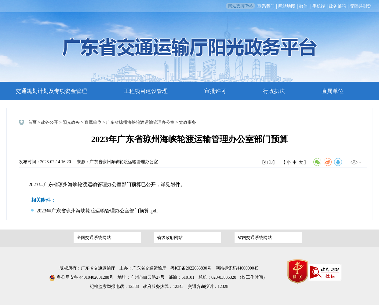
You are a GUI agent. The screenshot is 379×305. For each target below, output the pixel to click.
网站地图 (286, 6)
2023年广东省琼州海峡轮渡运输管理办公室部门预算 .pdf (94, 210)
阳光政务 (71, 122)
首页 (32, 122)
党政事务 (187, 122)
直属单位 (333, 91)
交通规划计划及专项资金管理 (51, 91)
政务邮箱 (337, 6)
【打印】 (268, 162)
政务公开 (49, 122)
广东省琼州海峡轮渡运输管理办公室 (140, 122)
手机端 (318, 6)
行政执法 (274, 91)
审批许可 (215, 91)
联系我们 (266, 6)
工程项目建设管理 (146, 91)
